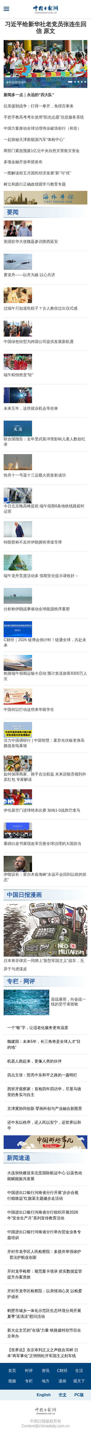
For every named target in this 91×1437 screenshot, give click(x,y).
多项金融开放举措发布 (23, 162)
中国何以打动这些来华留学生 (29, 709)
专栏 (12, 981)
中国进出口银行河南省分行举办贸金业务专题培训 (44, 1235)
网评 (29, 981)
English (44, 1395)
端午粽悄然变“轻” (18, 375)
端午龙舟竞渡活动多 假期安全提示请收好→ (41, 576)
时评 (29, 1371)
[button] (70, 82)
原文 (49, 31)
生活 (79, 1371)
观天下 (79, 1381)
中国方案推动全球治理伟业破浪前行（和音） (42, 128)
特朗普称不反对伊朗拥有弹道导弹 (33, 542)
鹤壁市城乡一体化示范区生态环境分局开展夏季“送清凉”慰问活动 (44, 1313)
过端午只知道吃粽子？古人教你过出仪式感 (40, 308)
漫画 (62, 1381)
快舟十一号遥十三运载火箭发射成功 (35, 475)
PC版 (79, 1395)
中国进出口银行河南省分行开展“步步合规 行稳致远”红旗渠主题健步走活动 (42, 1195)
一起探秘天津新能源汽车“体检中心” (34, 139)
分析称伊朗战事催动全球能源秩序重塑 (37, 609)
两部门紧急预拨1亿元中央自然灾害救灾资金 (42, 151)
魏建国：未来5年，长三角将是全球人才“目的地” (44, 1044)
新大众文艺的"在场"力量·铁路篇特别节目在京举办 (44, 1333)
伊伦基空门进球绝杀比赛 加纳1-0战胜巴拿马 (42, 810)
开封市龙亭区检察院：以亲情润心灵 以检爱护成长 (44, 1294)
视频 (12, 1381)
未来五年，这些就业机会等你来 (31, 408)
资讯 (46, 1371)
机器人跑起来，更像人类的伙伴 (34, 1061)
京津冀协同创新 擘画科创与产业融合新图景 (44, 1108)
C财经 (62, 1371)
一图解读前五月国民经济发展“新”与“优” (37, 173)
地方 (46, 1381)
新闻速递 (18, 1158)
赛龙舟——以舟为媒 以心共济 (29, 275)
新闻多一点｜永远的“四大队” (29, 95)
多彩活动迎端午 (16, 82)
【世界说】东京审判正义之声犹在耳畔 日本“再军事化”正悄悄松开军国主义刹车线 (42, 1353)
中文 (62, 1395)
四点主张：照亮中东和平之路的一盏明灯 (42, 1075)
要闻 (12, 212)
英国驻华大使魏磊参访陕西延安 (31, 241)
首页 (12, 1371)
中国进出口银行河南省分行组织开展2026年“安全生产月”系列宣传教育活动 (42, 1215)
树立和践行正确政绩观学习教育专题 (35, 184)
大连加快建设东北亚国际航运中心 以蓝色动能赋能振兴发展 (44, 1176)
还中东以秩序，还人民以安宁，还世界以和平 (44, 1125)
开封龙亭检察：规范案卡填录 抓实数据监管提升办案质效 (44, 1274)
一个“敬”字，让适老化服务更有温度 (37, 1028)
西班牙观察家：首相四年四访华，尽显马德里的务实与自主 (44, 1092)
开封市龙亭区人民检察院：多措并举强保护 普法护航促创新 (44, 1254)
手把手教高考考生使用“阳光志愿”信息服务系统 (44, 117)
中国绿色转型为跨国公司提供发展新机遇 (39, 342)
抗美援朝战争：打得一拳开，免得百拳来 (39, 106)
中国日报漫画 (24, 895)
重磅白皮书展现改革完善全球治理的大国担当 (42, 844)
